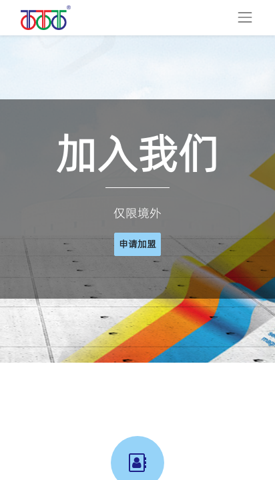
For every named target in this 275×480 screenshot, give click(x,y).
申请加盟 (137, 244)
